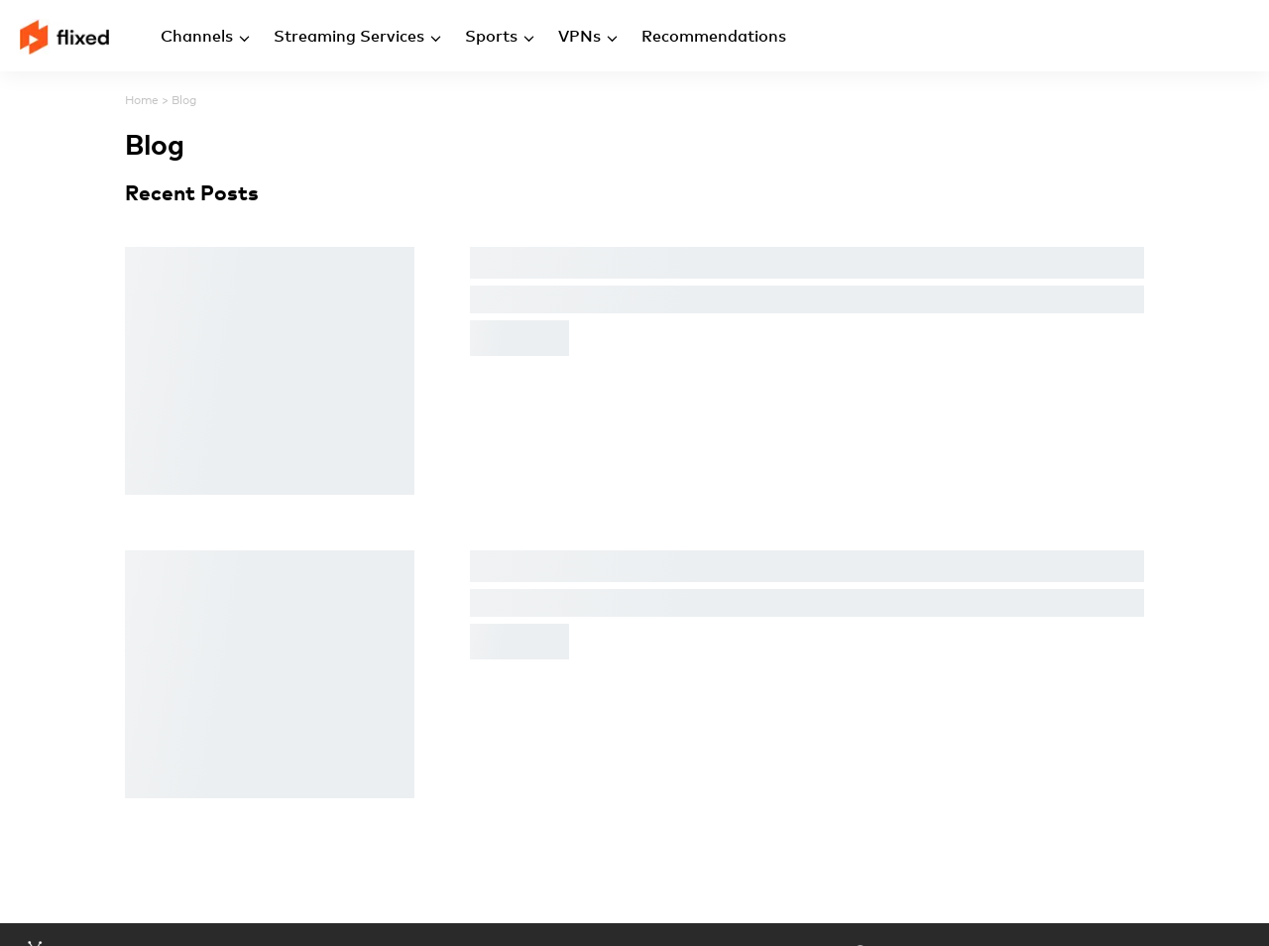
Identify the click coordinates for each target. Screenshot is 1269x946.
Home (142, 100)
